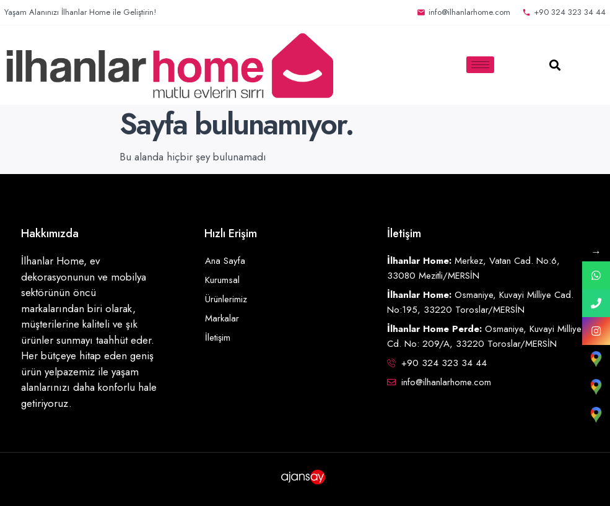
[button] (555, 65)
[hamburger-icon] (480, 64)
